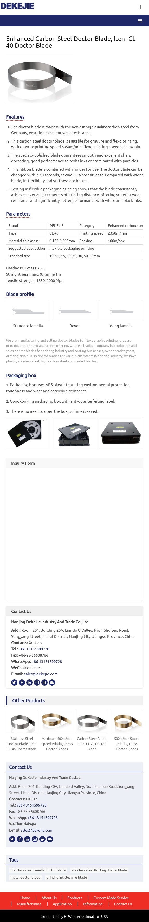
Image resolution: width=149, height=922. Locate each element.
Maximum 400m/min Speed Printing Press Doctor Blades (57, 744)
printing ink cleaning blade (67, 877)
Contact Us (21, 611)
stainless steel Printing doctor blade (99, 870)
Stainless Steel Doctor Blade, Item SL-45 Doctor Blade (22, 744)
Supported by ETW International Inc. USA (74, 916)
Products (74, 898)
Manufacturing (29, 904)
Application (62, 904)
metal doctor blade (25, 877)
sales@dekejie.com (41, 674)
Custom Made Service (111, 898)
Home (25, 898)
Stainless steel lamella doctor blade (38, 870)
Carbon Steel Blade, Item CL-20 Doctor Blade (92, 744)
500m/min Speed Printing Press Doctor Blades (127, 744)
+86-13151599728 (34, 649)
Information (93, 904)
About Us (49, 898)
